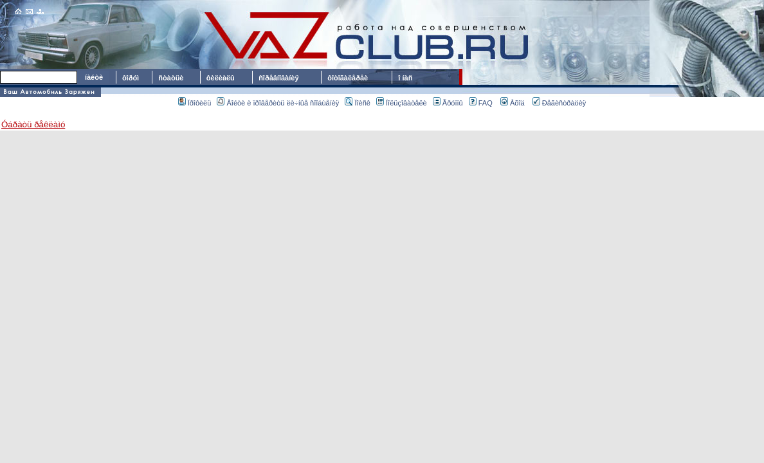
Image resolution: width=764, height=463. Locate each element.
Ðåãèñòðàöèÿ (559, 103)
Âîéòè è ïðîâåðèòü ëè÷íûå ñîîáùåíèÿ (278, 103)
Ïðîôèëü (195, 103)
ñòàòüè (170, 78)
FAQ (481, 103)
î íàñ (405, 78)
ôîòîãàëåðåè (349, 78)
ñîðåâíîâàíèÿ (278, 78)
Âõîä (512, 103)
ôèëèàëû (220, 78)
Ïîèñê (357, 103)
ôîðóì (130, 78)
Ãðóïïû (448, 103)
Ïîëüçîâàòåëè (401, 103)
